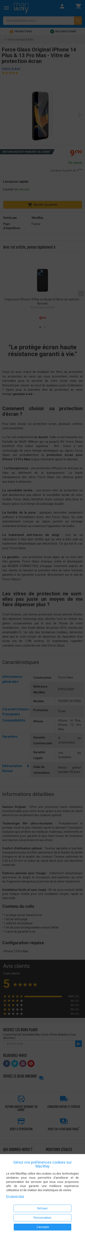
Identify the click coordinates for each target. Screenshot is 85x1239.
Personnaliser (42, 1217)
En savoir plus (15, 1196)
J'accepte (42, 1227)
